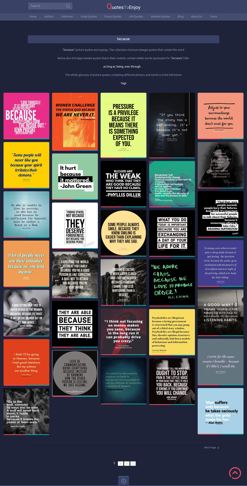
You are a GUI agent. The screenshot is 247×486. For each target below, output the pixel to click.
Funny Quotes (113, 16)
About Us (196, 16)
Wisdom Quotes (160, 16)
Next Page (210, 447)
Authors (49, 16)
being (120, 66)
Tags (123, 83)
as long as (109, 66)
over (127, 66)
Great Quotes (89, 16)
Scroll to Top (235, 473)
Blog (181, 16)
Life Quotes (136, 16)
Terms (213, 16)
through (136, 66)
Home (33, 16)
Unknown (67, 16)
